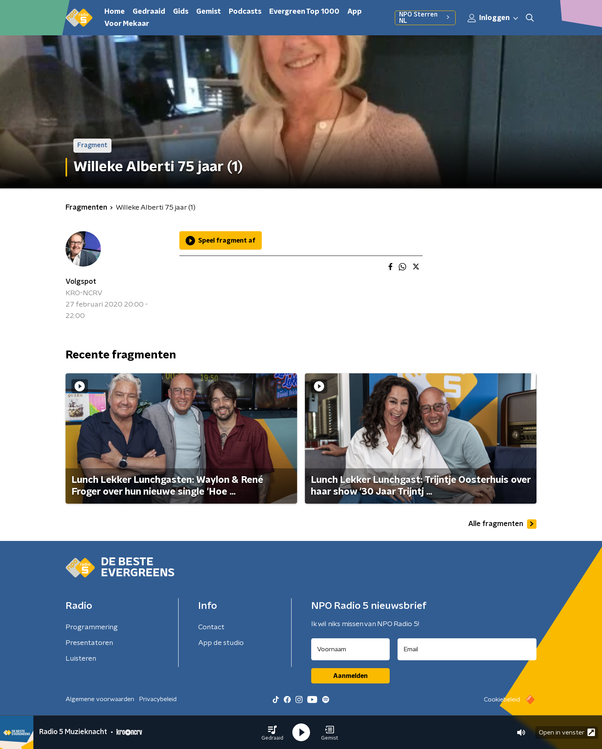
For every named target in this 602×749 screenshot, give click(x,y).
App (354, 11)
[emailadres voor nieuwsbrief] (467, 649)
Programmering (92, 627)
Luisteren (81, 658)
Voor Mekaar (126, 23)
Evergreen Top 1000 (304, 11)
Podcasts (245, 11)
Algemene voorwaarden (100, 699)
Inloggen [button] (493, 18)
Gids (180, 11)
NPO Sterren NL (425, 17)
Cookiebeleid (502, 699)
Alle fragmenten (502, 524)
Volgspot (81, 281)
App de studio (221, 643)
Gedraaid (149, 11)
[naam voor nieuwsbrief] (350, 649)
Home (114, 11)
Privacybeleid (158, 699)
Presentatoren (89, 643)
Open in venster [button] (567, 732)
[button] (272, 732)
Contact (211, 627)
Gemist (208, 11)
